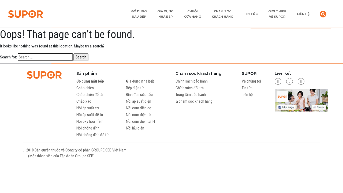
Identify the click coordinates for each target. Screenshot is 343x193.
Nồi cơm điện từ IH (140, 121)
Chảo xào (83, 101)
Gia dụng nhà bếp (140, 81)
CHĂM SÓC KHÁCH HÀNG (222, 13)
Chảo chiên (85, 88)
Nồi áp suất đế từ (89, 114)
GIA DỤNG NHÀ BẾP (165, 13)
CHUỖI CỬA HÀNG (192, 13)
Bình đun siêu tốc (139, 94)
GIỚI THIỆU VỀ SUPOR (277, 13)
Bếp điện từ (135, 88)
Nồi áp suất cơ (87, 108)
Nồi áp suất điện (138, 101)
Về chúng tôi (251, 81)
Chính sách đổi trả (190, 88)
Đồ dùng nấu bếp (90, 81)
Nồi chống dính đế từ (92, 134)
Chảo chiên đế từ (89, 94)
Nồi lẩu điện (135, 128)
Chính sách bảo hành (192, 81)
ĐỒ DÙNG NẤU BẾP (139, 13)
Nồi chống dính (87, 128)
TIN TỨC (251, 14)
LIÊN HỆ (303, 14)
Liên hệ (247, 94)
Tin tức (247, 88)
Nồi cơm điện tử (138, 114)
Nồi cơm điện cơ (138, 108)
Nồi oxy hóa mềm (89, 121)
